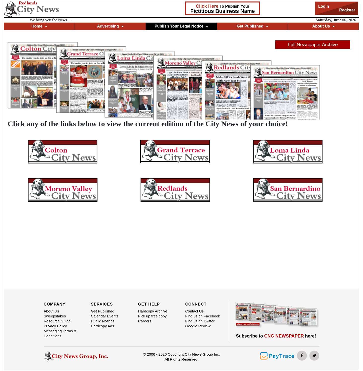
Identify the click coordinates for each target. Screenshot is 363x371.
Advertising (110, 26)
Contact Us (194, 311)
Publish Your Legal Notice (181, 26)
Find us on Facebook (202, 316)
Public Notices (102, 321)
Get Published (252, 26)
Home (39, 26)
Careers (144, 321)
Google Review (198, 326)
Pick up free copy (152, 316)
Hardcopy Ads (102, 326)
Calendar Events (104, 316)
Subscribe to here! (276, 336)
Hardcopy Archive (152, 311)
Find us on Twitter (200, 321)
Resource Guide (57, 321)
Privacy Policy (55, 326)
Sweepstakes (55, 316)
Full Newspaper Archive (313, 44)
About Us (323, 26)
